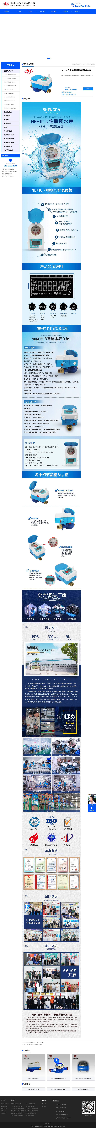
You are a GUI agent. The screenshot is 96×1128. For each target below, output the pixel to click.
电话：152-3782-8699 (61, 1107)
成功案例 (53, 11)
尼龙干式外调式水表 (30, 1103)
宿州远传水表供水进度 (33, 1078)
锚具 (46, 1123)
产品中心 (30, 11)
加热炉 (49, 1123)
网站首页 (7, 11)
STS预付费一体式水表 (9, 104)
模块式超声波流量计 (30, 1106)
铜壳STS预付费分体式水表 (10, 85)
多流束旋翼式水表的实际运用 (58, 1078)
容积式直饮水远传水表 (33, 1089)
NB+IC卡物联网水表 (8, 93)
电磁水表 (3, 1110)
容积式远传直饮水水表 (83, 1089)
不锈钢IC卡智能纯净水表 (10, 108)
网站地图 (62, 1126)
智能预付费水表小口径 (9, 100)
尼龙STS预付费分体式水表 (10, 78)
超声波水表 (4, 1108)
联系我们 (77, 11)
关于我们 (18, 11)
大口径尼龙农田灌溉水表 (17, 1115)
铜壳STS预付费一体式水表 (10, 82)
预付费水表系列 (5, 1103)
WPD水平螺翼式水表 (16, 1103)
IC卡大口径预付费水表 (9, 97)
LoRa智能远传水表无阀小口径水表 (35, 1042)
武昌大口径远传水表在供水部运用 (83, 1078)
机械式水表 (4, 1113)
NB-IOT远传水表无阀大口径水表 (34, 1044)
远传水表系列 (91, 64)
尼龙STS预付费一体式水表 (10, 74)
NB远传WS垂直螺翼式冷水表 (58, 1089)
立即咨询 (88, 88)
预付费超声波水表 (8, 89)
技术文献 (42, 11)
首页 (79, 64)
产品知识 (65, 11)
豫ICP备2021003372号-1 (53, 1126)
